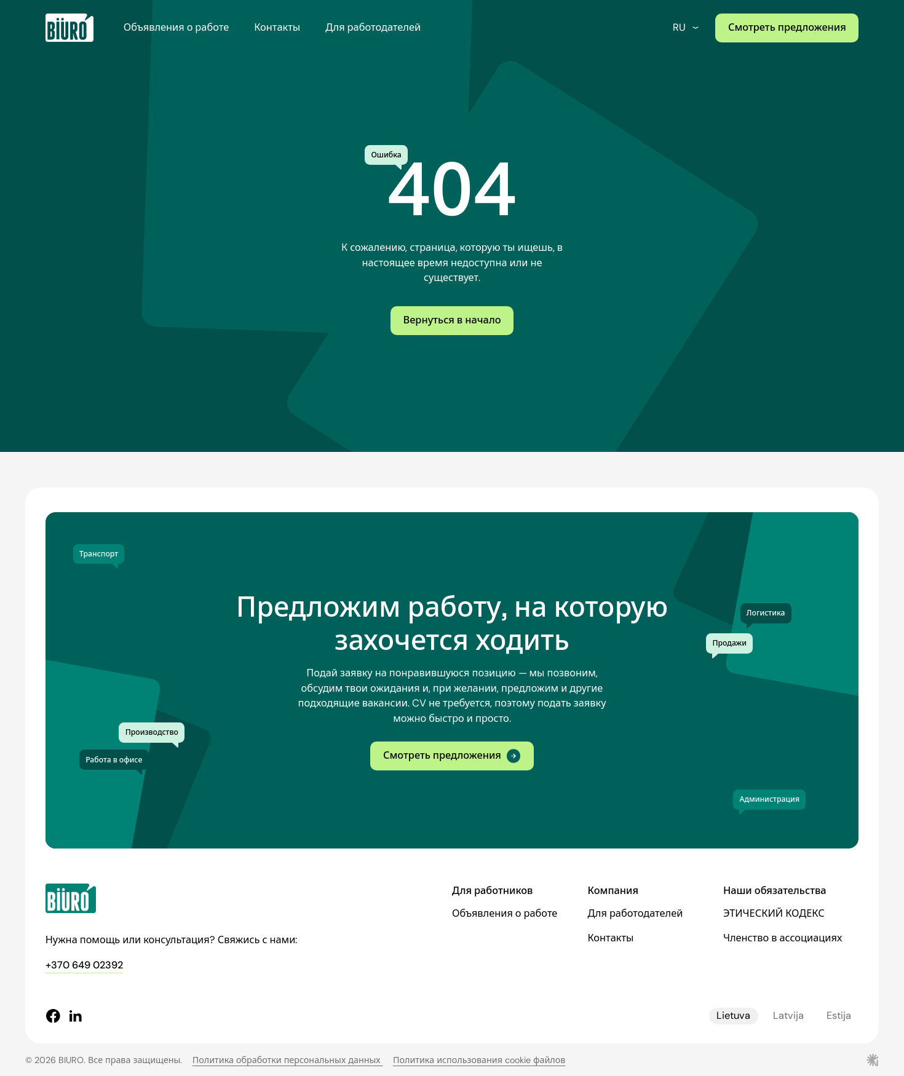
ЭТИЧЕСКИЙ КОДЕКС (774, 913)
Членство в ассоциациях (782, 938)
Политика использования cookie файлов (479, 1060)
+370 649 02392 (84, 965)
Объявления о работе (176, 27)
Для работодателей (373, 27)
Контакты (277, 27)
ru (686, 27)
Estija (839, 1015)
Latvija (788, 1015)
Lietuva (733, 1015)
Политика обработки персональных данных (287, 1060)
